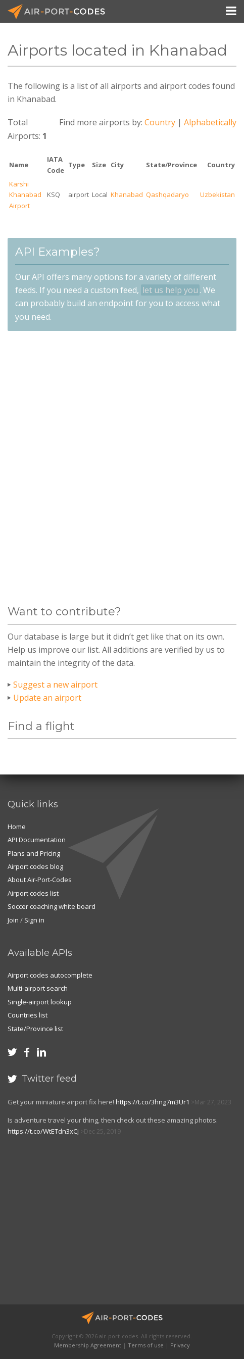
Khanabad (127, 194)
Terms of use (146, 1345)
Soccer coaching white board (51, 906)
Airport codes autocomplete (50, 975)
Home (17, 826)
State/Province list (35, 1028)
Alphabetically (210, 122)
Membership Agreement (87, 1345)
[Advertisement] (122, 468)
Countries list (27, 1015)
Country (159, 122)
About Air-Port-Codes (40, 879)
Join (13, 920)
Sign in (34, 920)
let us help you (170, 290)
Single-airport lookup (40, 1001)
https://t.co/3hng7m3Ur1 (152, 1101)
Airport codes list (33, 893)
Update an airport (47, 697)
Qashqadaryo (167, 194)
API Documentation (37, 839)
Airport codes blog (35, 866)
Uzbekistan (217, 194)
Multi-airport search (38, 988)
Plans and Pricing (34, 853)
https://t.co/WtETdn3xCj (43, 1131)
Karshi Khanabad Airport (25, 194)
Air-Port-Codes (61, 11)
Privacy (180, 1345)
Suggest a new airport (55, 684)
